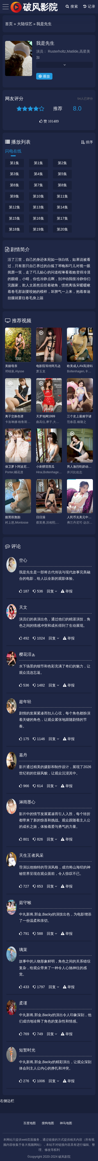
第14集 (62, 207)
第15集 (14, 218)
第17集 (62, 218)
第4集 (38, 174)
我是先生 (45, 43)
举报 (67, 591)
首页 (9, 24)
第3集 (14, 174)
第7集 (38, 185)
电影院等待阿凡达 (48, 366)
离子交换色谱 (14, 416)
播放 (44, 76)
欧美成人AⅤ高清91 (80, 366)
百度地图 (29, 1123)
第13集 (38, 207)
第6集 (14, 185)
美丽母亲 (11, 366)
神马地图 (66, 1123)
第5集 (62, 174)
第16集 (38, 218)
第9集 (14, 196)
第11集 (62, 196)
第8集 (62, 185)
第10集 (38, 196)
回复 (52, 591)
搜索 (72, 6)
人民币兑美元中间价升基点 (80, 517)
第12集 (14, 207)
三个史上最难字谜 (79, 416)
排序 (87, 142)
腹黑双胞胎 (12, 517)
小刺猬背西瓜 (45, 466)
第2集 (62, 163)
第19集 (38, 229)
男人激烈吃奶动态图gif (80, 466)
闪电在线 (13, 151)
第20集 (62, 229)
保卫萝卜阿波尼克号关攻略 (18, 466)
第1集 (14, 163)
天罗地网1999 (45, 416)
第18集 (14, 229)
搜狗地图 (48, 1123)
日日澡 (40, 517)
